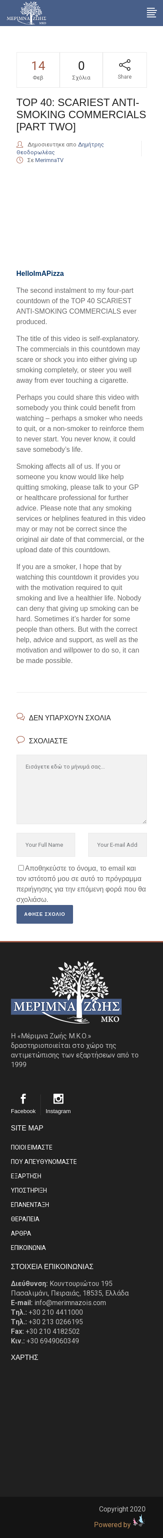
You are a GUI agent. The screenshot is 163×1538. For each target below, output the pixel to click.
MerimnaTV (49, 160)
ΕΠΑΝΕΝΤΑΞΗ (30, 1204)
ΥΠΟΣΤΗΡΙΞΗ (29, 1190)
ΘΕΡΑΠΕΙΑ (25, 1219)
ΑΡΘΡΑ (21, 1233)
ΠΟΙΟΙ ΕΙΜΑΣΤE (32, 1147)
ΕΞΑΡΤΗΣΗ (26, 1176)
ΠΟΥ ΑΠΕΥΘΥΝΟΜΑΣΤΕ (44, 1161)
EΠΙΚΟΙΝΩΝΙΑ (28, 1247)
